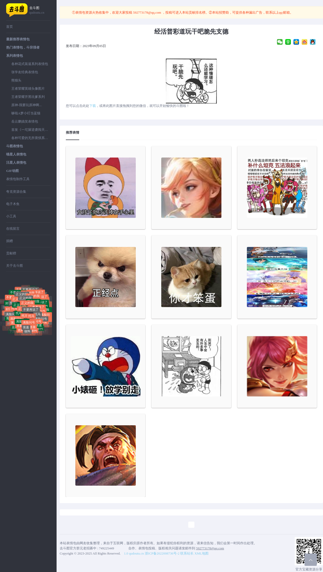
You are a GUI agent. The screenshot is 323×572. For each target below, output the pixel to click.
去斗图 (39, 10)
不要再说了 (31, 315)
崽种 (15, 329)
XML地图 (201, 553)
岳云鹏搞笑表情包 (24, 121)
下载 (92, 106)
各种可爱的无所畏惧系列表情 (30, 138)
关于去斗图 (14, 265)
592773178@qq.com (147, 12)
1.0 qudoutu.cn (134, 553)
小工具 (11, 216)
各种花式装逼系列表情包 (29, 64)
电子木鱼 (13, 204)
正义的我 (25, 304)
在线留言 (13, 228)
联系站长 (187, 553)
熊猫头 (16, 80)
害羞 (14, 325)
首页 (9, 27)
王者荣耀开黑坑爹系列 (28, 97)
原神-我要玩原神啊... (26, 105)
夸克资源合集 (16, 191)
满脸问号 (12, 318)
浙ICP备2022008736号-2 (162, 553)
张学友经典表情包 (24, 72)
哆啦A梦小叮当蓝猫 (25, 113)
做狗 (27, 333)
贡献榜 (11, 253)
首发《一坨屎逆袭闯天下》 (30, 130)
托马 (13, 307)
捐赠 (9, 241)
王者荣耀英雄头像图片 (28, 88)
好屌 (32, 290)
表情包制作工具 (18, 179)
